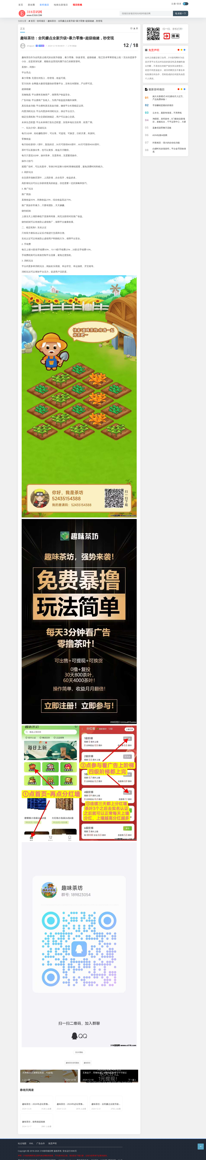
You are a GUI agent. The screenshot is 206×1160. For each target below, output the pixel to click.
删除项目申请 (82, 1155)
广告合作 (40, 1138)
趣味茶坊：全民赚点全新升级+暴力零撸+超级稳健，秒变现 (75, 20)
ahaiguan (35, 46)
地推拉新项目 (60, 4)
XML (31, 1138)
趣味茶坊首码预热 (72, 1063)
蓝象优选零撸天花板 (162, 127)
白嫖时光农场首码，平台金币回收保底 (169, 150)
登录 (179, 3)
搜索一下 (180, 12)
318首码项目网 (46, 1146)
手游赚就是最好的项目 (163, 105)
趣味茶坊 (87, 1063)
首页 (20, 4)
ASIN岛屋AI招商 (160, 135)
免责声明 (52, 1138)
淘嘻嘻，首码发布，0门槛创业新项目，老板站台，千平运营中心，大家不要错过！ (169, 121)
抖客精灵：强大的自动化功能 (166, 142)
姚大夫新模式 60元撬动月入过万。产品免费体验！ (169, 98)
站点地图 (22, 1138)
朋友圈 (30, 4)
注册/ (174, 3)
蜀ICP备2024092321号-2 (29, 1155)
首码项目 (43, 4)
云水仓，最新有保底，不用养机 (167, 112)
